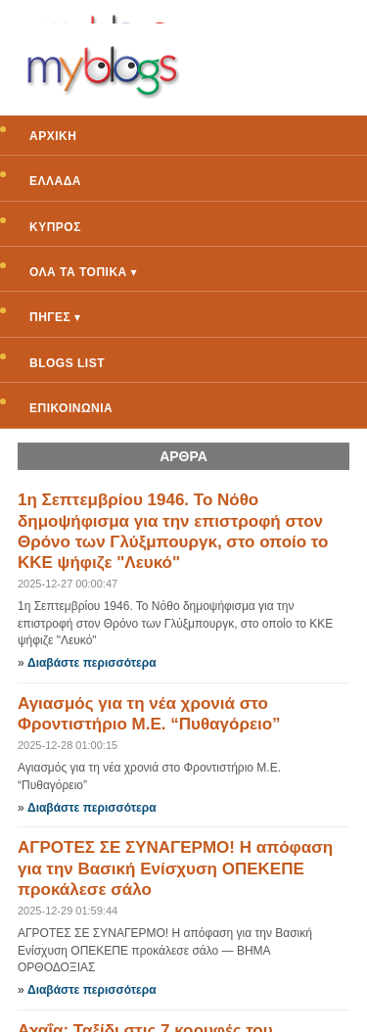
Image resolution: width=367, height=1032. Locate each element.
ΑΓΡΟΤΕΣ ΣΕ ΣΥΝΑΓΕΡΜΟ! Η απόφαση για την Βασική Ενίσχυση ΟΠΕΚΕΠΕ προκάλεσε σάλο (175, 868)
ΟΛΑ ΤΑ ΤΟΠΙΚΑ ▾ (83, 272)
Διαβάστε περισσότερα (92, 663)
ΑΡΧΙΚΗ (52, 136)
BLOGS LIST (67, 363)
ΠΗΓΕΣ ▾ (55, 317)
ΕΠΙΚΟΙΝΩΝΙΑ (71, 408)
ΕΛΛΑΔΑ (55, 181)
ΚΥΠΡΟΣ (55, 227)
